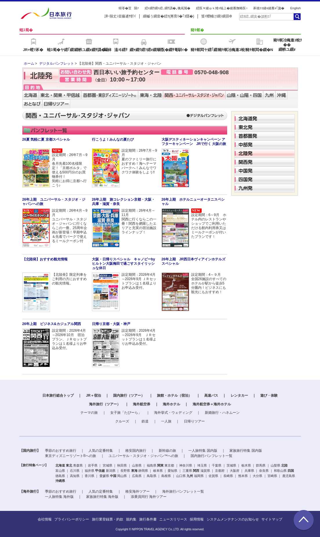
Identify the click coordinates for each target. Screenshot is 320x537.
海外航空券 (141, 404)
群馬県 (260, 465)
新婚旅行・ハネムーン (222, 413)
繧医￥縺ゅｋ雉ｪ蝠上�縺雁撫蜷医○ (222, 8)
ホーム (29, 63)
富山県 (60, 470)
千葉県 (216, 465)
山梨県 (275, 465)
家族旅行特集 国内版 (245, 451)
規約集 (131, 519)
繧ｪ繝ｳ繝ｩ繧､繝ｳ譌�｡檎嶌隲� (167, 8)
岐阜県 (158, 470)
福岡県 (199, 476)
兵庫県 (249, 470)
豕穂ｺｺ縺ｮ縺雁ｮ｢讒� (268, 8)
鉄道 (145, 421)
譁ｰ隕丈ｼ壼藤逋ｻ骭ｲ (120, 16)
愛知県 (172, 470)
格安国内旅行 (135, 451)
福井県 (89, 470)
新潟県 (110, 470)
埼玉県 (202, 465)
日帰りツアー (194, 421)
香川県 (89, 476)
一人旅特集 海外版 (59, 497)
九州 (190, 476)
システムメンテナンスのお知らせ (233, 519)
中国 (113, 476)
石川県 (74, 470)
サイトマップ (271, 519)
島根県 (166, 476)
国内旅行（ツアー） (128, 395)
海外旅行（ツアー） (104, 404)
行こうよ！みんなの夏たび (113, 139)
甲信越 (100, 470)
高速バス (211, 395)
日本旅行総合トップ (58, 395)
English (295, 8)
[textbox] (266, 16)
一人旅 (166, 421)
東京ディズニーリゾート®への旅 (70, 456)
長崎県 (228, 476)
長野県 (125, 470)
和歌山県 (280, 470)
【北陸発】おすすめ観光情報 (45, 259)
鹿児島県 (288, 476)
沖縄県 (60, 480)
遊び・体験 (269, 395)
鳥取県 (151, 476)
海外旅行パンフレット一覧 (183, 491)
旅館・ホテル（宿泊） (174, 395)
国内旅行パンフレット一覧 (211, 456)
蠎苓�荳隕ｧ (129, 8)
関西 (196, 470)
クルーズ (122, 421)
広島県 (137, 476)
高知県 (74, 476)
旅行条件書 (148, 519)
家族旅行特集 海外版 (102, 497)
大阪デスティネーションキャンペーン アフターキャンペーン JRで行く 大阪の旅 (194, 141)
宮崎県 (272, 476)
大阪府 (234, 470)
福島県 (151, 465)
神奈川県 (185, 465)
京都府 (220, 470)
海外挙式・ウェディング (173, 413)
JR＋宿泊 (93, 395)
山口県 (181, 476)
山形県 (137, 465)
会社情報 (45, 519)
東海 (134, 470)
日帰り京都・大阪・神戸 (111, 324)
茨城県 (231, 465)
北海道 (60, 465)
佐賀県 (213, 476)
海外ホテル (171, 404)
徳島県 (60, 476)
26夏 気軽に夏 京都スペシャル (46, 139)
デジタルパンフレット (56, 63)
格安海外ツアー (137, 491)
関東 (160, 465)
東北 (69, 465)
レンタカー (239, 395)
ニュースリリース (173, 519)
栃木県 (246, 465)
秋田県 (122, 465)
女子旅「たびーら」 (126, 413)
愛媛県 (104, 476)
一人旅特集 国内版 (202, 451)
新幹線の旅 (167, 451)
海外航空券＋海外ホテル (212, 404)
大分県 (257, 476)
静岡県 (143, 470)
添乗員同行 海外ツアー (149, 497)
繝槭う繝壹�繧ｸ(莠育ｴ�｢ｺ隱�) (168, 16)
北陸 (284, 465)
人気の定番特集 (100, 451)
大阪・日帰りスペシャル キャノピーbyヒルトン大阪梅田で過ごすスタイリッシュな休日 (123, 263)
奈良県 (264, 470)
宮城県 (107, 465)
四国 (291, 470)
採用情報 (197, 519)
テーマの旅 (89, 413)
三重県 (187, 470)
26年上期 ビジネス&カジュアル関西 (51, 324)
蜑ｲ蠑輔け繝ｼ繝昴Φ (216, 16)
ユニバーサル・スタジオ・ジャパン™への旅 (143, 456)
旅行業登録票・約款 (107, 519)
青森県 (78, 465)
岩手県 (92, 465)
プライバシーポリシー (71, 519)
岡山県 (122, 476)
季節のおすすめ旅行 (60, 451)
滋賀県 (205, 470)
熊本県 (243, 476)
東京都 (169, 465)
